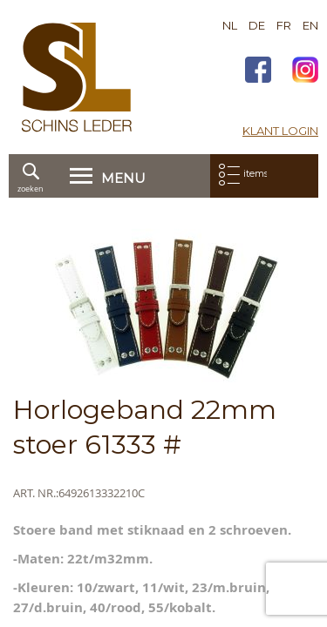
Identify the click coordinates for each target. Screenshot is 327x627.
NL (229, 25)
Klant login (280, 131)
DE (257, 25)
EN (310, 25)
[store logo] (77, 77)
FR (283, 25)
